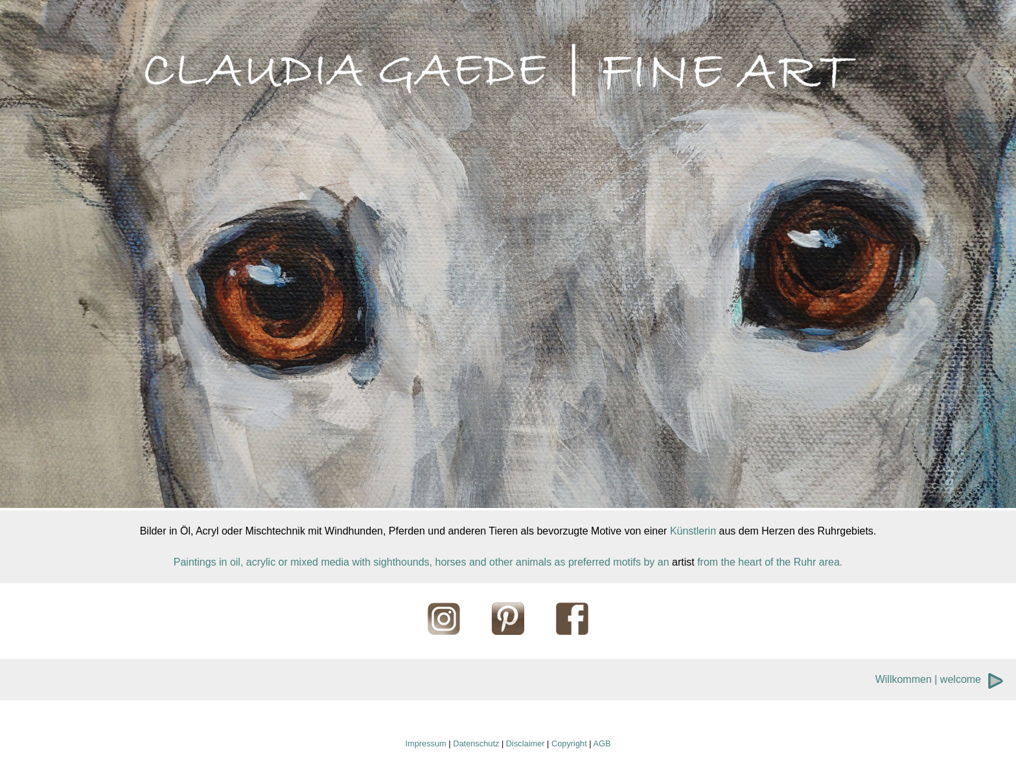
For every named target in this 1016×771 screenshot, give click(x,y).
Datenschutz (476, 743)
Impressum (425, 743)
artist (683, 562)
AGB (601, 743)
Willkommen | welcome (928, 679)
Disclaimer (525, 743)
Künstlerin (693, 530)
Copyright (569, 743)
